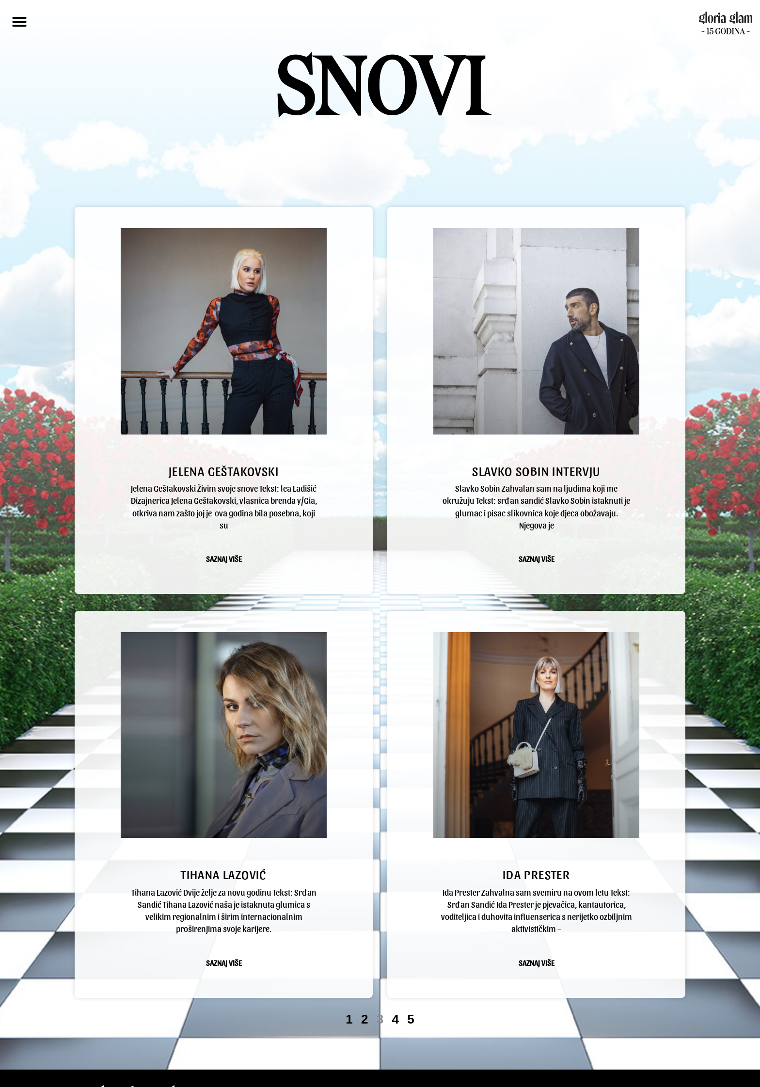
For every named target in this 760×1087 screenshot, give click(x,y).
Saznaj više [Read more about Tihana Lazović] (224, 923)
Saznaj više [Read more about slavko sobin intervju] (536, 538)
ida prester (536, 834)
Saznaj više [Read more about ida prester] (536, 935)
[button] (19, 21)
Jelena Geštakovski (224, 448)
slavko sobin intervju (536, 448)
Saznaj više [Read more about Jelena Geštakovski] (224, 538)
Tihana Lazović (224, 834)
